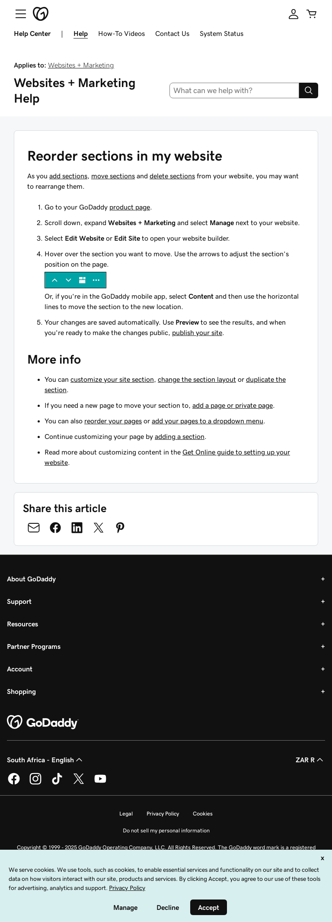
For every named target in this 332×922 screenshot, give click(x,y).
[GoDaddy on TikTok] (57, 783)
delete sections (172, 175)
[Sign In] (293, 14)
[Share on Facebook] (55, 528)
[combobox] (234, 90)
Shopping (21, 691)
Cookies (203, 813)
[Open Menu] (17, 13)
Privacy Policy (163, 813)
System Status (221, 33)
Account (19, 668)
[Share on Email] (34, 528)
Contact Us (172, 33)
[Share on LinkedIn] (77, 528)
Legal (126, 813)
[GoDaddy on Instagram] (35, 783)
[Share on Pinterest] (120, 528)
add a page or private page (232, 405)
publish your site (197, 332)
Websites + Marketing (81, 64)
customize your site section (112, 379)
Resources (22, 623)
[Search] (308, 90)
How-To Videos (121, 33)
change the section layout (197, 379)
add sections (68, 175)
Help (80, 33)
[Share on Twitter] (98, 528)
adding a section (179, 436)
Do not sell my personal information (166, 830)
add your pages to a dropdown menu (207, 420)
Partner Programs (34, 646)
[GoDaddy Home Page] (43, 722)
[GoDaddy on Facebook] (14, 783)
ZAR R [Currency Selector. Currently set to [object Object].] (310, 759)
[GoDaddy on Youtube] (100, 783)
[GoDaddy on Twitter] (79, 783)
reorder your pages (113, 420)
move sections (113, 175)
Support (19, 601)
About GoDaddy (31, 578)
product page (129, 206)
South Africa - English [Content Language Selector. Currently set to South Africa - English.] (45, 759)
